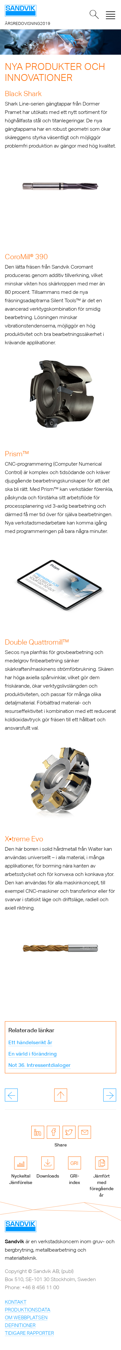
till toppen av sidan (60, 1095)
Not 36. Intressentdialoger (39, 1065)
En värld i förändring (32, 1054)
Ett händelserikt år (30, 1042)
